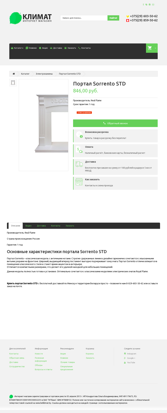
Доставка (41, 226)
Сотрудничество (17, 366)
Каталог (25, 74)
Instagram (130, 354)
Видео (29, 226)
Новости (39, 354)
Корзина (90, 354)
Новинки (64, 358)
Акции (63, 354)
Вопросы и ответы (43, 369)
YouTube (129, 362)
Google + (129, 358)
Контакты (55, 226)
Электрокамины (44, 74)
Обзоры (38, 365)
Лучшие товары (67, 362)
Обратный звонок (115, 123)
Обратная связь (16, 358)
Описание (15, 226)
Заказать (70, 226)
